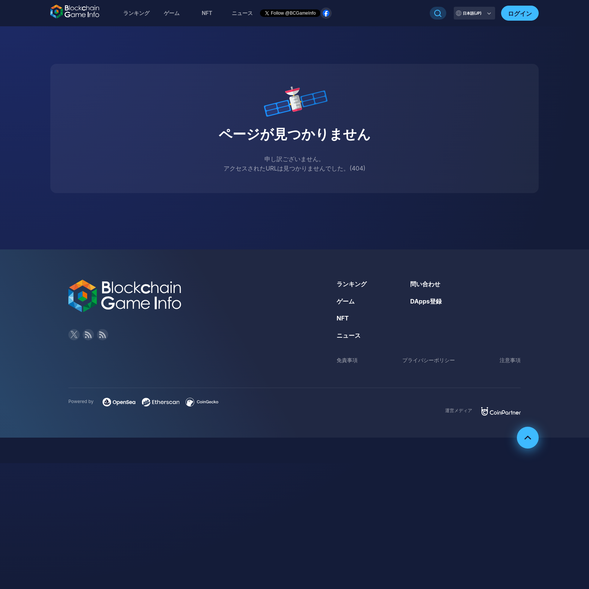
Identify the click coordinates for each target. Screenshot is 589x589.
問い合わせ (425, 284)
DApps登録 (426, 301)
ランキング (136, 13)
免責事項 (347, 360)
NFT (207, 13)
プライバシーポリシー (428, 360)
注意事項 (510, 360)
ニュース (349, 335)
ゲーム (172, 13)
